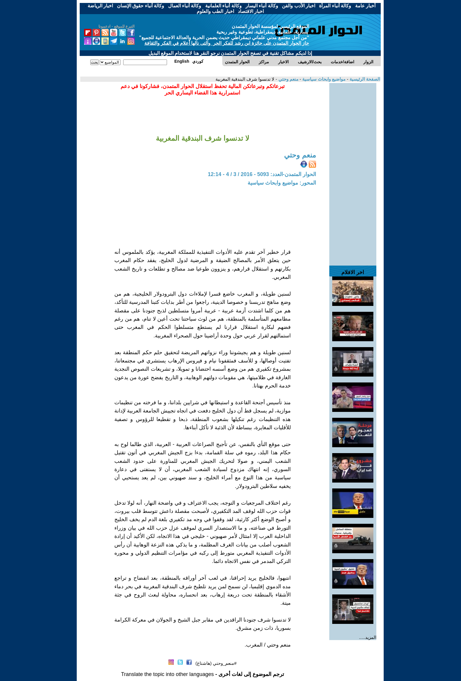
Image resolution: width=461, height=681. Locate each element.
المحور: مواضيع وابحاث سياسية (282, 183)
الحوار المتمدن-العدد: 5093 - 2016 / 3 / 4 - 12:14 (262, 174)
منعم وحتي (287, 79)
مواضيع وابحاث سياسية (323, 79)
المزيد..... (367, 637)
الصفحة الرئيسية (364, 79)
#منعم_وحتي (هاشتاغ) (216, 663)
